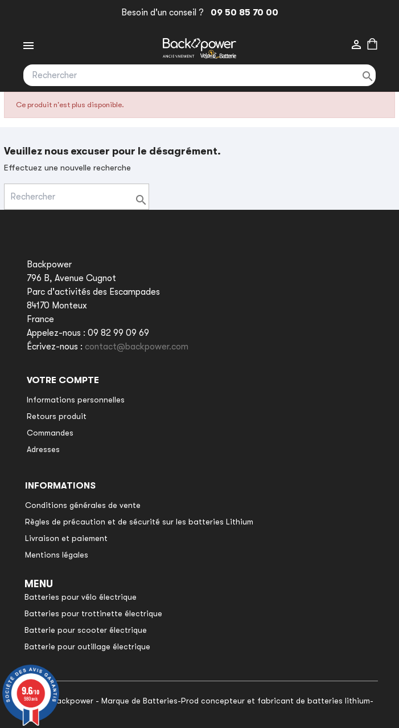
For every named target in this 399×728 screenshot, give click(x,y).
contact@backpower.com (136, 346)
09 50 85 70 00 (242, 12)
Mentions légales (56, 554)
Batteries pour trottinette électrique (93, 613)
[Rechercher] (199, 75)
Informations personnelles (76, 399)
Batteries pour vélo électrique (80, 596)
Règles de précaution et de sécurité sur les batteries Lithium (139, 521)
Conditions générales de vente (83, 505)
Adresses (43, 449)
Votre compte (63, 380)
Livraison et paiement (66, 538)
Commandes (50, 432)
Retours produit (57, 416)
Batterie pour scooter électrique (85, 630)
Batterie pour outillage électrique (87, 646)
